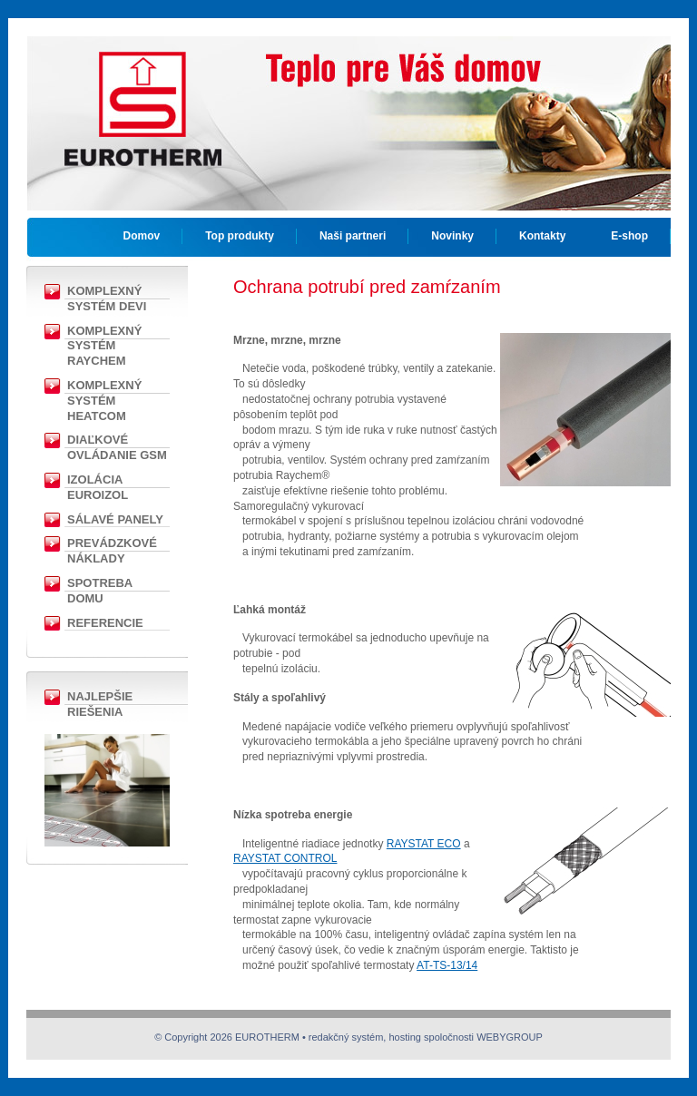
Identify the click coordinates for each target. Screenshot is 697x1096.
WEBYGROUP (509, 1037)
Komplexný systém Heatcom (104, 400)
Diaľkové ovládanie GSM (117, 447)
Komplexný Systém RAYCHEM (104, 346)
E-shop (629, 236)
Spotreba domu (100, 590)
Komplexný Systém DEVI (106, 298)
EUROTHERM (142, 95)
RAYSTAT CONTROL (285, 858)
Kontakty (542, 236)
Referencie (105, 623)
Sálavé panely (115, 519)
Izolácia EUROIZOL (97, 487)
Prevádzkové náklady (112, 550)
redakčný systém (346, 1037)
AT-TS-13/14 (447, 965)
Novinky (452, 236)
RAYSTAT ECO (424, 843)
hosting (404, 1037)
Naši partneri (352, 236)
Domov (141, 236)
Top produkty (239, 236)
